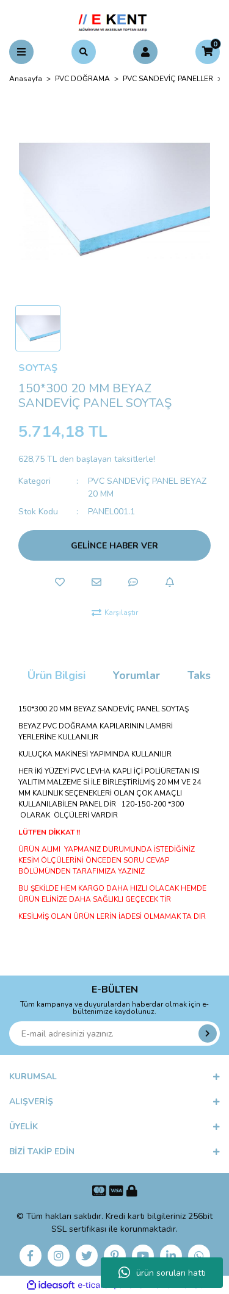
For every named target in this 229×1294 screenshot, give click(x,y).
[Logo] (114, 21)
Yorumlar (136, 675)
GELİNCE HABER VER (114, 546)
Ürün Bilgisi (56, 675)
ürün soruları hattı (162, 1272)
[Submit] (207, 1033)
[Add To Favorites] (60, 582)
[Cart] (207, 52)
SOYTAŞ (37, 368)
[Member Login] (145, 52)
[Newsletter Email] (114, 1033)
